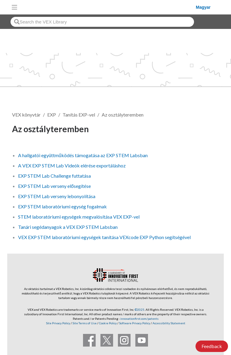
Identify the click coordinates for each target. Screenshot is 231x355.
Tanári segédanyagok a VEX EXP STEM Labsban (68, 227)
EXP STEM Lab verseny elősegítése (54, 186)
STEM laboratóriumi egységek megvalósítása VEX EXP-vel (79, 217)
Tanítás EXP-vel (79, 114)
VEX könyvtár (26, 114)
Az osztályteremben (122, 114)
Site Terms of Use (84, 323)
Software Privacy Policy (134, 323)
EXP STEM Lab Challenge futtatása (54, 176)
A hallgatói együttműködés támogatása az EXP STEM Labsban (83, 155)
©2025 (139, 309)
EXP (51, 114)
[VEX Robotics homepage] (108, 7)
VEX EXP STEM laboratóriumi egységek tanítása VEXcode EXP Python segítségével (104, 237)
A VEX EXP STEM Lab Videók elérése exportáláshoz (72, 165)
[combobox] (102, 22)
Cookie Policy (108, 323)
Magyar (203, 7)
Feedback (212, 346)
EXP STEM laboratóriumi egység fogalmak (62, 206)
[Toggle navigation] (14, 7)
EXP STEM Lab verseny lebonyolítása (56, 196)
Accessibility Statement (168, 323)
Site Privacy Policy (58, 323)
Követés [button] (202, 129)
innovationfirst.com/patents (139, 318)
